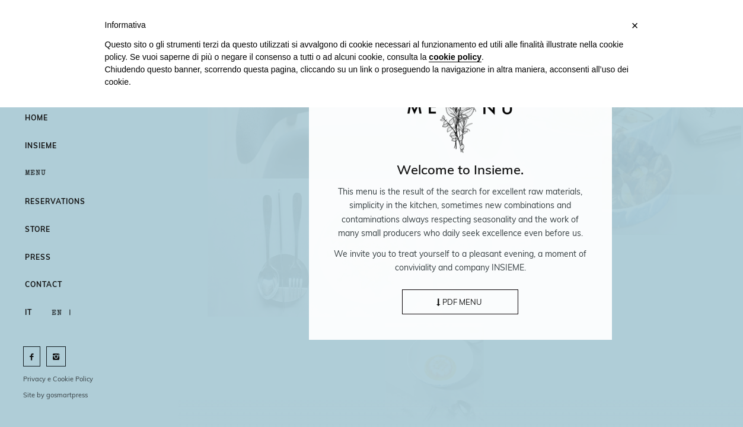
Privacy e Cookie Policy (58, 379)
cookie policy (455, 57)
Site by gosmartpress (55, 395)
